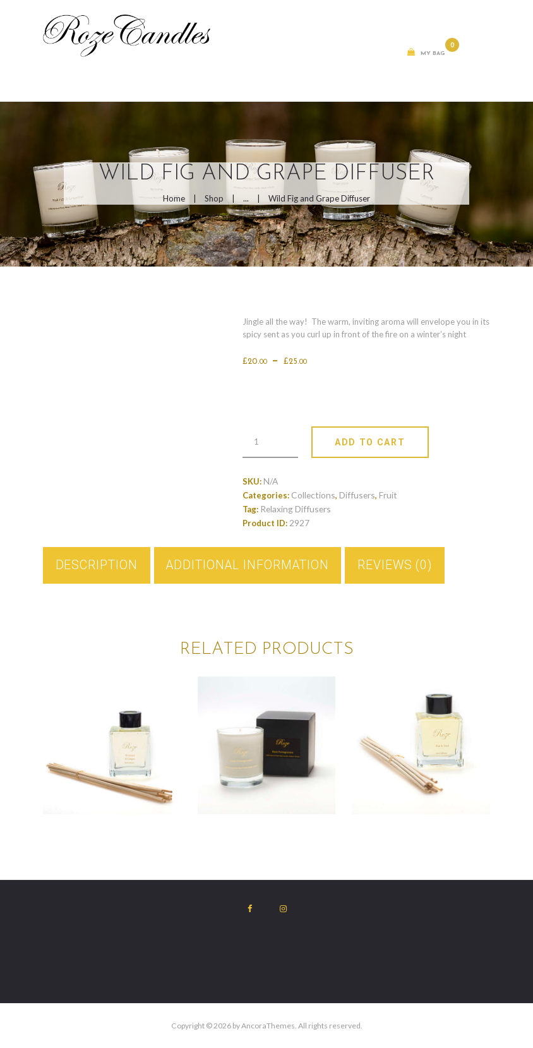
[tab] (96, 565)
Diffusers (357, 495)
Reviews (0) (395, 565)
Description (97, 565)
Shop (214, 198)
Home (174, 198)
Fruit (388, 495)
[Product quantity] (270, 442)
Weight (278, 389)
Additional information (247, 565)
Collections (313, 495)
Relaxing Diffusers (295, 508)
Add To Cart (370, 442)
